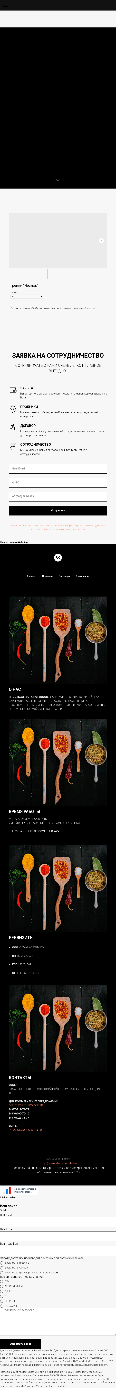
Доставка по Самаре (14, 1267)
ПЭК (4, 1281)
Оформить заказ (20, 1343)
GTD (4, 1296)
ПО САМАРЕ (9, 1306)
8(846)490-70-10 (19, 1113)
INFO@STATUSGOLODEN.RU (25, 1129)
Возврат (32, 576)
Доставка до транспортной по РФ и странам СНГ (29, 1272)
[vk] (58, 558)
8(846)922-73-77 (19, 1117)
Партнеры (64, 576)
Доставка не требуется (15, 1263)
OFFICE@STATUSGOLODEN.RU (27, 1105)
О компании (82, 576)
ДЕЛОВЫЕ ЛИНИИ (12, 1286)
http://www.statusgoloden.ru (59, 1163)
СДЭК (5, 1291)
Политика (47, 576)
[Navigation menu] (5, 5)
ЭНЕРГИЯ (7, 1301)
